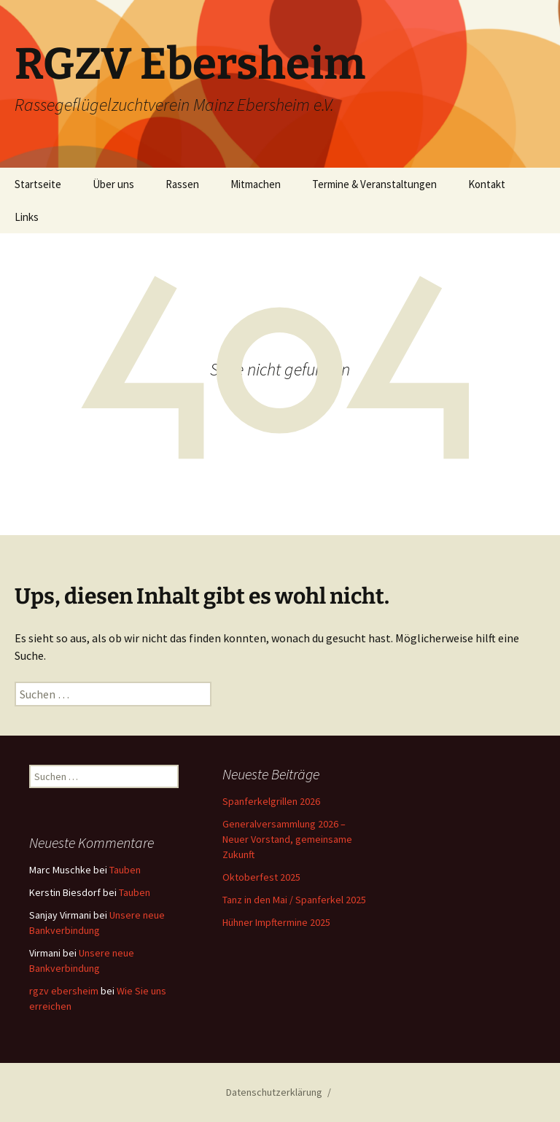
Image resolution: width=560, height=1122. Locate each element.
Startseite (38, 184)
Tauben (125, 869)
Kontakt (486, 184)
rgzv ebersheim (63, 990)
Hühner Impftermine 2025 (276, 922)
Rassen (182, 184)
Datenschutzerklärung (274, 1092)
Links (27, 217)
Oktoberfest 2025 (261, 877)
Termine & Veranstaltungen (374, 184)
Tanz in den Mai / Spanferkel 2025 (294, 899)
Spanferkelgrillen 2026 (271, 801)
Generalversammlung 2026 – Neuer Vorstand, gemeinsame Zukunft (287, 839)
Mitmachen (255, 184)
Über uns (113, 184)
